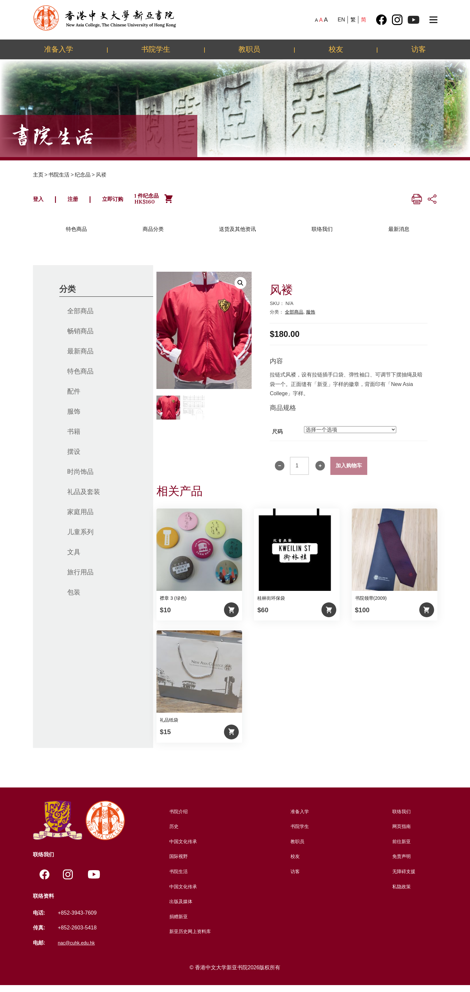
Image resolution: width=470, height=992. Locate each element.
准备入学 (58, 49)
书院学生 (155, 49)
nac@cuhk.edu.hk (79, 949)
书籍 (73, 437)
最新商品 (80, 357)
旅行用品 (80, 578)
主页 (38, 175)
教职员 (249, 49)
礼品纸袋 (169, 726)
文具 (73, 558)
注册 (81, 202)
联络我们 (322, 235)
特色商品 (76, 235)
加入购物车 (349, 472)
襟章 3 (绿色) (173, 604)
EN (341, 19)
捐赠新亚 (176, 922)
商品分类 (153, 235)
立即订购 (130, 202)
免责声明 (400, 862)
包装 (73, 598)
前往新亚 (400, 847)
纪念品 (83, 175)
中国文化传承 (182, 847)
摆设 (73, 457)
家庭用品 (80, 518)
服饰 (73, 417)
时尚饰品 (80, 478)
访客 (418, 49)
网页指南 (400, 832)
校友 (336, 49)
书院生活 (58, 175)
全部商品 (80, 317)
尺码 (277, 438)
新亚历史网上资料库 (190, 937)
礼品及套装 (83, 498)
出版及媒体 (179, 907)
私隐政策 (400, 893)
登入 (41, 202)
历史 (171, 832)
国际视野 (176, 862)
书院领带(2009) (371, 604)
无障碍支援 (403, 877)
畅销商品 (80, 337)
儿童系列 (80, 538)
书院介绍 (176, 817)
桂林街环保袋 (271, 604)
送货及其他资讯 (237, 235)
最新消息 (398, 235)
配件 (73, 397)
